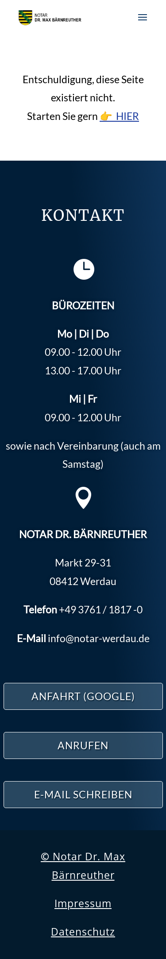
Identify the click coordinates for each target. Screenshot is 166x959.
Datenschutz (83, 931)
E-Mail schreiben (83, 794)
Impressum (83, 903)
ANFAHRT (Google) (83, 696)
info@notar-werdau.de (99, 638)
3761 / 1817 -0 (101, 609)
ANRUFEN (83, 745)
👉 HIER (119, 116)
